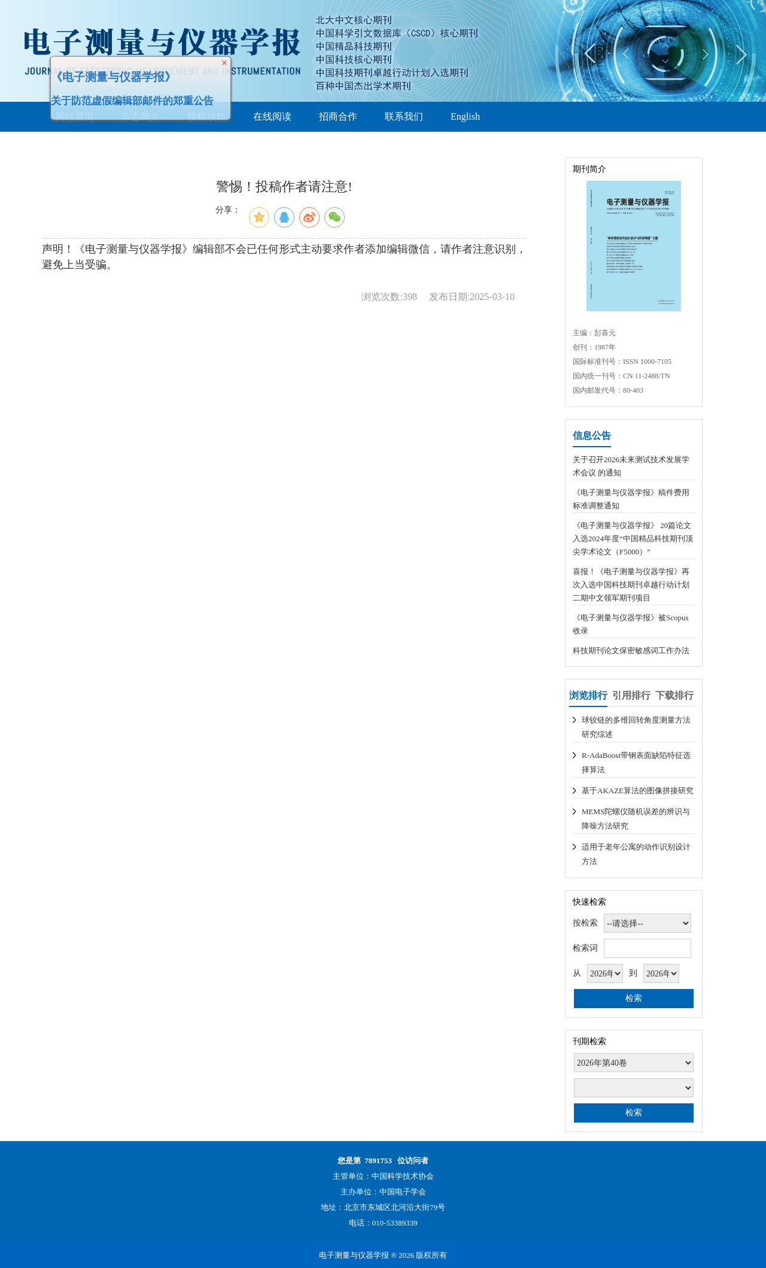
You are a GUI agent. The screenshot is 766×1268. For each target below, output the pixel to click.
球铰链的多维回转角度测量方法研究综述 (636, 727)
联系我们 (404, 116)
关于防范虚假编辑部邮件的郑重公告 (129, 98)
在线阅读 (272, 116)
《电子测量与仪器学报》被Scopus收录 (631, 624)
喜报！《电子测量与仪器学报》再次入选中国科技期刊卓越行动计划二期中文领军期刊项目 (631, 584)
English (465, 116)
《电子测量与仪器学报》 (110, 74)
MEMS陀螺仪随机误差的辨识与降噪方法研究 (636, 818)
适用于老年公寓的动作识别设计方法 (636, 854)
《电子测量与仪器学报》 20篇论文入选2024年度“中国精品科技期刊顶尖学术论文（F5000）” (633, 538)
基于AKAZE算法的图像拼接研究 (638, 790)
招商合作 (338, 116)
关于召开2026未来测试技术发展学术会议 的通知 (631, 466)
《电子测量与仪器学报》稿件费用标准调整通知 (631, 499)
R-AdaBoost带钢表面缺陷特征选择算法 (636, 762)
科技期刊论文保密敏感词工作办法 (631, 650)
